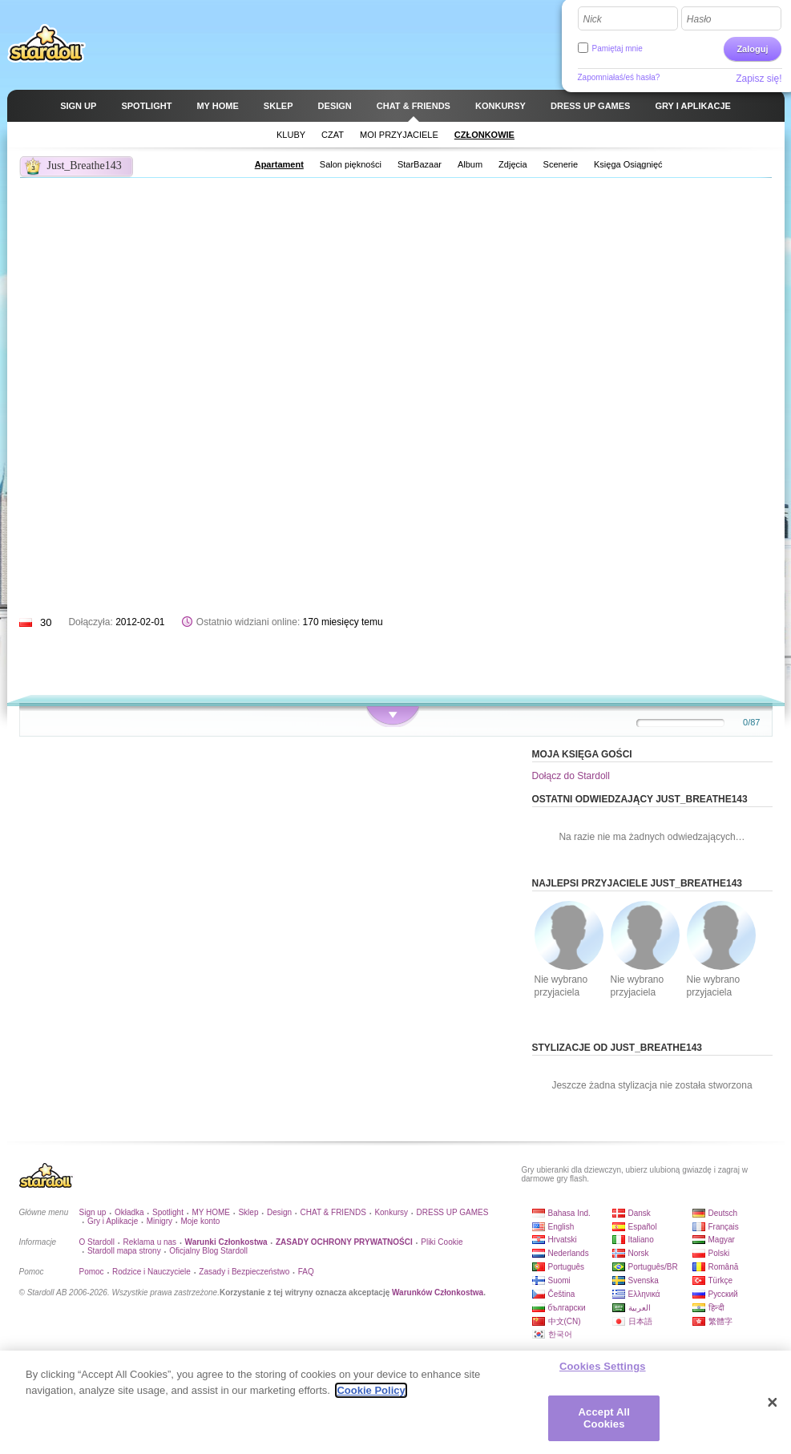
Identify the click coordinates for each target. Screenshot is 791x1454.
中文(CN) (564, 1321)
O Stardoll (97, 1242)
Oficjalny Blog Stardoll (208, 1250)
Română (723, 1266)
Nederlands (568, 1253)
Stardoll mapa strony (124, 1250)
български (567, 1307)
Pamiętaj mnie (617, 48)
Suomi (559, 1280)
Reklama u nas (149, 1242)
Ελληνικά (644, 1294)
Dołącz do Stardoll (571, 776)
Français (723, 1226)
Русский (723, 1294)
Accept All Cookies (604, 1418)
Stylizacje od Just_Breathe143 (617, 1047)
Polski (719, 1253)
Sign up (93, 1212)
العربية (639, 1307)
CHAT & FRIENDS (333, 1212)
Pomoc (91, 1271)
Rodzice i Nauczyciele (151, 1271)
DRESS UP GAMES (453, 1212)
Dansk (639, 1213)
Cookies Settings (602, 1366)
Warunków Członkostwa (437, 1292)
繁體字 (720, 1321)
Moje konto (200, 1221)
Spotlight (168, 1212)
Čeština (561, 1294)
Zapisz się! (758, 78)
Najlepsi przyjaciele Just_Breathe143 (637, 883)
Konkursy (391, 1212)
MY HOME (211, 1212)
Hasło (699, 19)
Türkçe (720, 1280)
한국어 (560, 1334)
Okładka (129, 1212)
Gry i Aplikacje (112, 1221)
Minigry (159, 1221)
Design (279, 1212)
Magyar (721, 1239)
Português (566, 1266)
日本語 (640, 1321)
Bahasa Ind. (569, 1213)
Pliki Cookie (441, 1242)
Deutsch (723, 1213)
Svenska (643, 1280)
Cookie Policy (371, 1390)
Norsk (638, 1253)
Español (642, 1226)
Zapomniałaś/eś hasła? (619, 77)
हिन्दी (716, 1307)
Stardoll (46, 43)
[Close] (772, 1402)
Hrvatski (562, 1239)
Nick (592, 19)
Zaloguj (752, 49)
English (561, 1226)
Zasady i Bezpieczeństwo (244, 1271)
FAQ (306, 1271)
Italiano (641, 1239)
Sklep (248, 1212)
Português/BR (653, 1266)
